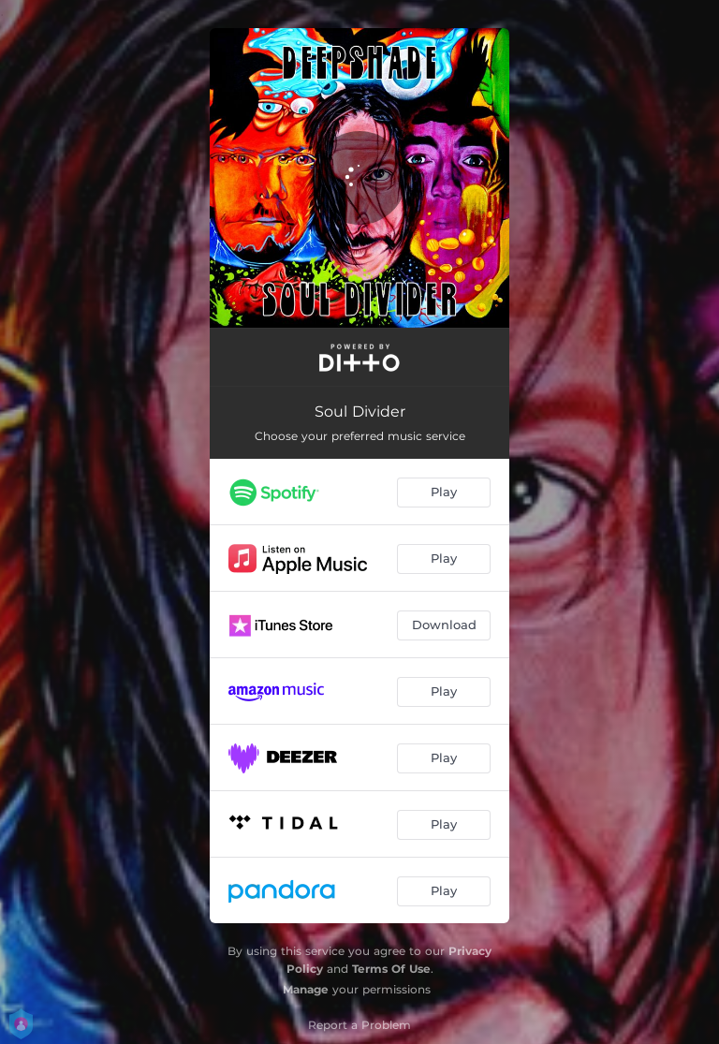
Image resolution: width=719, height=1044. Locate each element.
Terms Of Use (391, 969)
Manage (306, 989)
